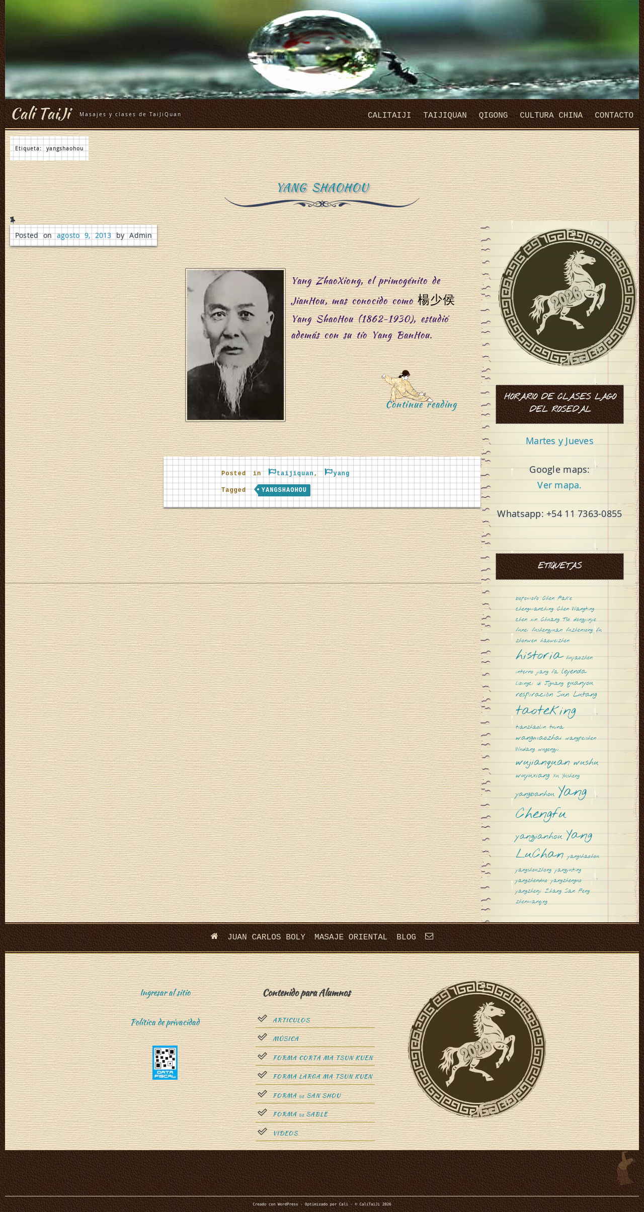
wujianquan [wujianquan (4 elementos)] (543, 762)
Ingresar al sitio (165, 992)
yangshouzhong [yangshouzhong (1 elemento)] (533, 870)
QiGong (493, 115)
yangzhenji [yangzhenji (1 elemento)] (528, 891)
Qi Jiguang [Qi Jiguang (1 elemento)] (550, 683)
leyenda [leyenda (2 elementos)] (573, 671)
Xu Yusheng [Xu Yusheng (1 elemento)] (566, 776)
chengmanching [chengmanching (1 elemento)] (534, 609)
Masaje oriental (350, 937)
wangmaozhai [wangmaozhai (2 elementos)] (539, 738)
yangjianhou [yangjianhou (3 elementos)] (539, 837)
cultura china (551, 115)
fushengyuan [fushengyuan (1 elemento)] (547, 630)
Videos (285, 1133)
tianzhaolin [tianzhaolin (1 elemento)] (531, 727)
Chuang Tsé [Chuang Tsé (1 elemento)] (555, 620)
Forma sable (300, 1114)
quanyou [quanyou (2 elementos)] (580, 683)
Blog (405, 937)
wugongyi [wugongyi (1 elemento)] (548, 749)
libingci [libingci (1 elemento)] (524, 683)
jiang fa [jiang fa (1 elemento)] (547, 672)
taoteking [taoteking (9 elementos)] (546, 711)
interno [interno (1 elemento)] (524, 672)
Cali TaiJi (41, 113)
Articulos (291, 1019)
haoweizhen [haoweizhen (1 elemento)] (555, 641)
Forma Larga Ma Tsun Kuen (322, 1076)
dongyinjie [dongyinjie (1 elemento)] (585, 620)
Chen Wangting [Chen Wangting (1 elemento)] (575, 609)
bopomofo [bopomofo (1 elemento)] (527, 598)
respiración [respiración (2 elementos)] (534, 695)
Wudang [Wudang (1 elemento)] (525, 749)
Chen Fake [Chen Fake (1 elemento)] (557, 598)
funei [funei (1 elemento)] (522, 630)
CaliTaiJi (389, 115)
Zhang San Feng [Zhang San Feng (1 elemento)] (567, 891)
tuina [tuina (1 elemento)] (556, 727)
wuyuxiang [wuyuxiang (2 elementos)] (532, 776)
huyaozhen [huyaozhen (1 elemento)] (579, 658)
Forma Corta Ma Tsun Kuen (323, 1057)
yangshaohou (284, 490)
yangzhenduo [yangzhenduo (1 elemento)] (531, 881)
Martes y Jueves (560, 441)
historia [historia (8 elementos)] (539, 656)
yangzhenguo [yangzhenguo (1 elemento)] (566, 881)
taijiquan (444, 115)
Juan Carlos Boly (266, 937)
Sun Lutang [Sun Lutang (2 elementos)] (576, 695)
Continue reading (424, 408)
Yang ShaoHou (322, 187)
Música (286, 1039)
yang (341, 473)
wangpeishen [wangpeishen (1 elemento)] (581, 738)
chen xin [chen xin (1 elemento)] (526, 620)
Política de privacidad (164, 1022)
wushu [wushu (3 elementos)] (586, 763)
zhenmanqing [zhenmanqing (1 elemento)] (531, 902)
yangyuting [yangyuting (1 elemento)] (568, 870)
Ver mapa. (559, 485)
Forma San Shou (307, 1095)
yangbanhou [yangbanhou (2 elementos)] (535, 794)
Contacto (614, 115)
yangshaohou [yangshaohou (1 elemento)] (583, 856)
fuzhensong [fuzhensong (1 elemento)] (579, 630)
